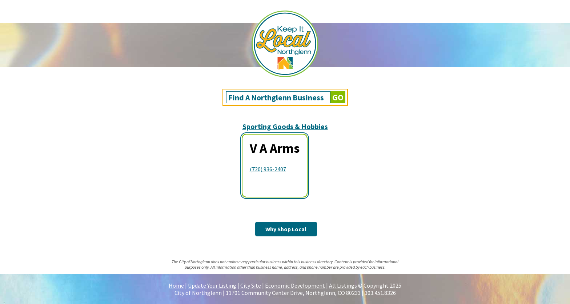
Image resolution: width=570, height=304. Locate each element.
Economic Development (295, 285)
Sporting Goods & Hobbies (285, 126)
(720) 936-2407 (268, 169)
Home (176, 285)
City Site (250, 285)
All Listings (343, 285)
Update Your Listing (212, 285)
